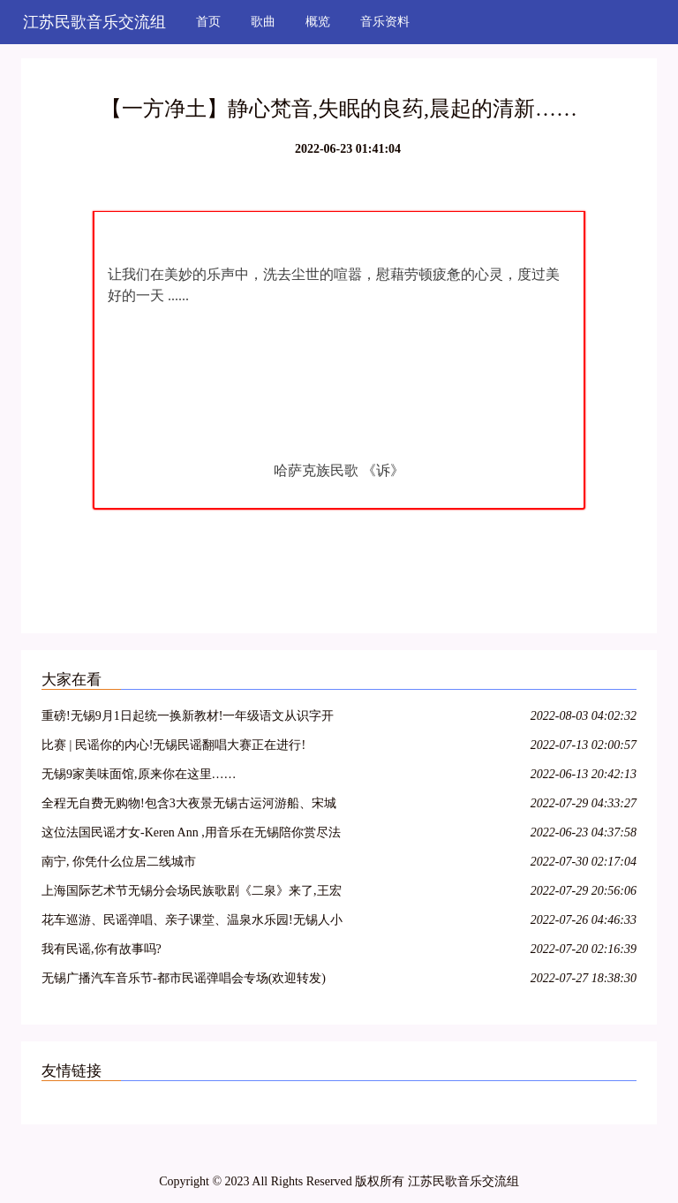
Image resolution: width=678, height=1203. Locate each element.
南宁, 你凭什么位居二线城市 (118, 861)
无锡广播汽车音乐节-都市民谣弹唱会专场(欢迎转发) (183, 978)
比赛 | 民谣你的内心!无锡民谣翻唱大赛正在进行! (173, 745)
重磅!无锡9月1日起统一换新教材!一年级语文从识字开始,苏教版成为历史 (187, 718)
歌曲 (263, 21)
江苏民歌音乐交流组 (94, 22)
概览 (317, 21)
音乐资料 (385, 21)
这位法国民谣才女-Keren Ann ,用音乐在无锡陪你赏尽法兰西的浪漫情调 (191, 835)
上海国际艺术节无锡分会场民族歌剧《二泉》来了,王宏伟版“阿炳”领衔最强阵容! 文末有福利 (191, 893)
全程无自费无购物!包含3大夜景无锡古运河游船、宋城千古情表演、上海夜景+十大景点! (188, 806)
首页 (208, 21)
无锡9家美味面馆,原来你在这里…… (139, 774)
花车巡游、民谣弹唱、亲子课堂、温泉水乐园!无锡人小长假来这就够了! (192, 922)
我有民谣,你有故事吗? (101, 949)
